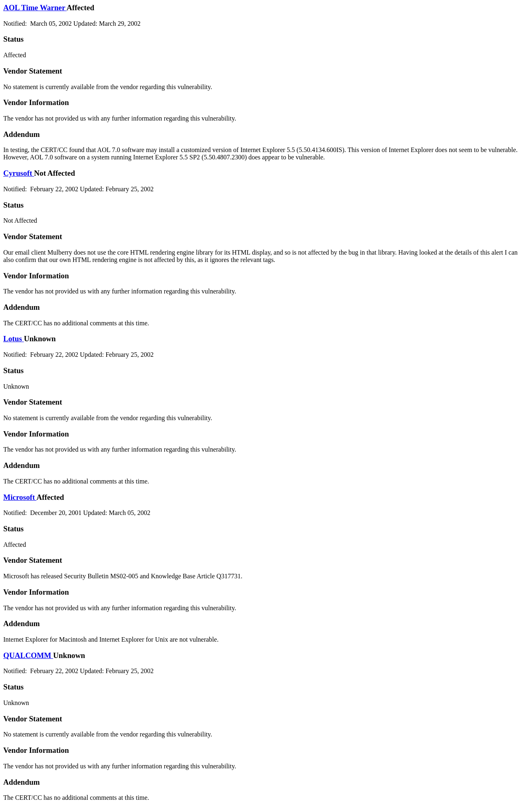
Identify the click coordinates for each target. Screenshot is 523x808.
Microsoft (19, 497)
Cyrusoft (18, 173)
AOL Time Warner (35, 7)
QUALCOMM (28, 655)
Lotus (13, 338)
